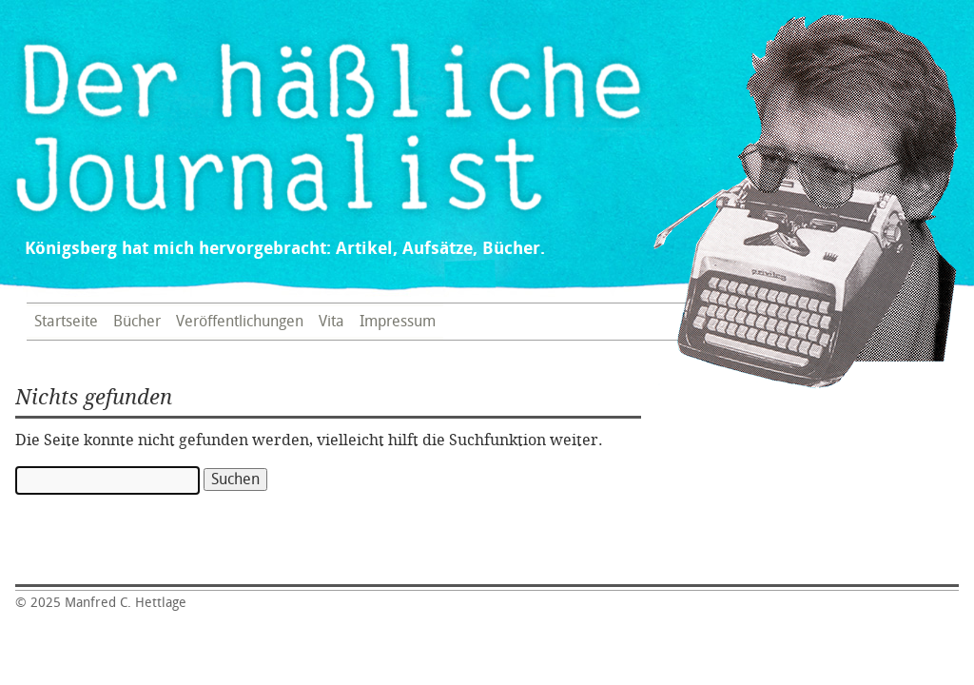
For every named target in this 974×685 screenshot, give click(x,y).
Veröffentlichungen (239, 321)
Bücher (137, 321)
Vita (331, 321)
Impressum (398, 321)
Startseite (66, 321)
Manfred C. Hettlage (100, 603)
